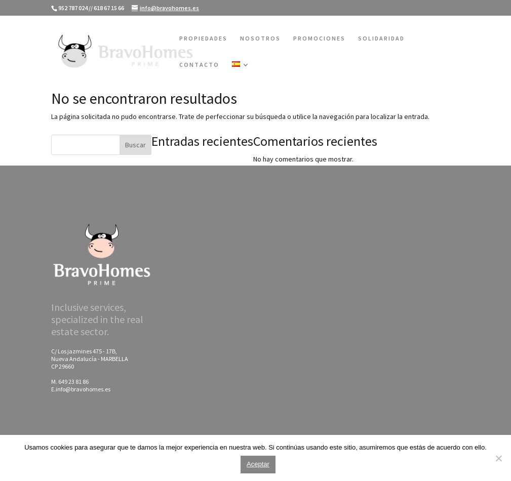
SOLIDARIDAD (381, 38)
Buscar (135, 144)
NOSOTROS (260, 38)
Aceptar (258, 464)
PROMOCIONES (319, 38)
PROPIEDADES (203, 38)
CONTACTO (199, 64)
